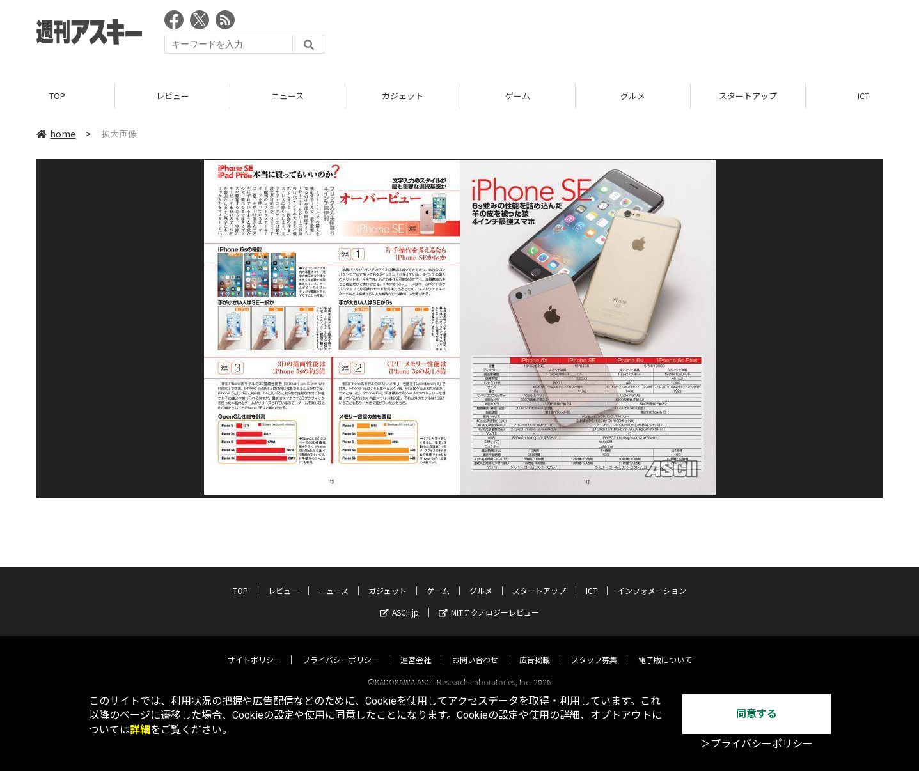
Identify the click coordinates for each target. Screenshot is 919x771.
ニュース (287, 96)
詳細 (140, 730)
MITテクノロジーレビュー (489, 600)
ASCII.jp (399, 600)
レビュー (172, 96)
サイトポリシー (254, 647)
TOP (57, 96)
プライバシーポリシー (340, 647)
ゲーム (517, 96)
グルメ (632, 96)
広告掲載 (534, 647)
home (55, 133)
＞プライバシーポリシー (756, 744)
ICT (591, 578)
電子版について (665, 647)
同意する (756, 714)
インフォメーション (651, 578)
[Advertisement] (650, 35)
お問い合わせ (475, 647)
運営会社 (415, 647)
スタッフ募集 (594, 647)
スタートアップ (748, 96)
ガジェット (402, 96)
